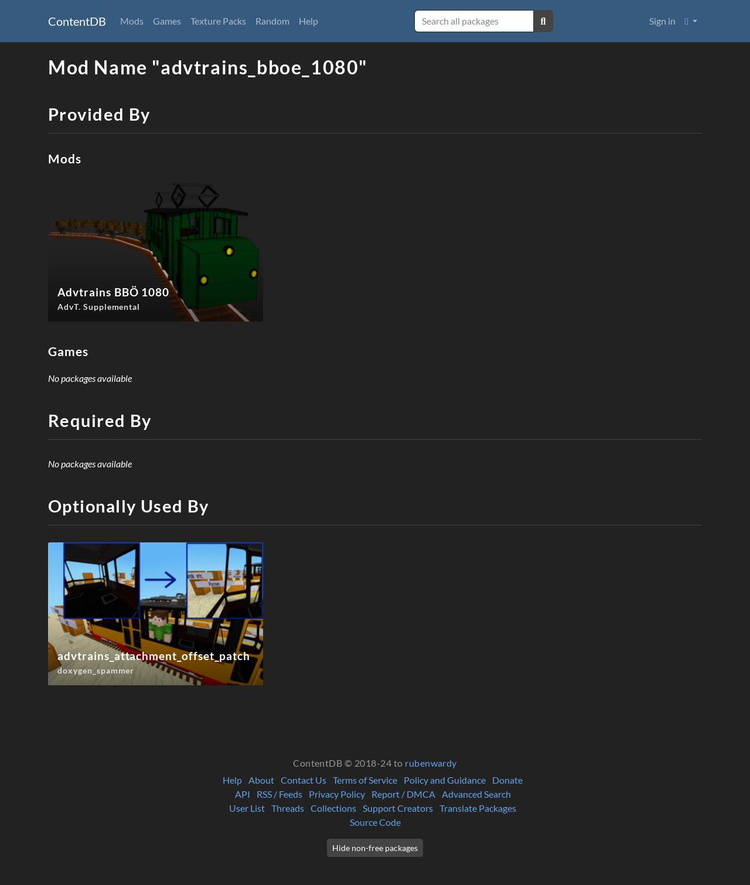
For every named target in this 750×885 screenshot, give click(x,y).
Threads (287, 808)
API (242, 793)
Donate (507, 779)
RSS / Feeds (279, 793)
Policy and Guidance (445, 779)
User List (247, 808)
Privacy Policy (337, 793)
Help (308, 20)
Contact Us (303, 779)
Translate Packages (477, 808)
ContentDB (77, 21)
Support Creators (398, 808)
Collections (333, 808)
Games (167, 20)
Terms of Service (365, 779)
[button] (691, 21)
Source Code (375, 822)
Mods (132, 20)
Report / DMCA (403, 793)
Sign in (662, 20)
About (261, 779)
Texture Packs (218, 20)
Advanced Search (476, 793)
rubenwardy (431, 762)
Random (272, 20)
